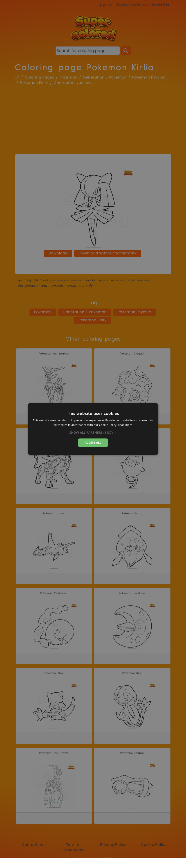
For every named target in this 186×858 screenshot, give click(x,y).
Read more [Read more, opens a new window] (125, 425)
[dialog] (93, 429)
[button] (93, 433)
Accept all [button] (93, 442)
